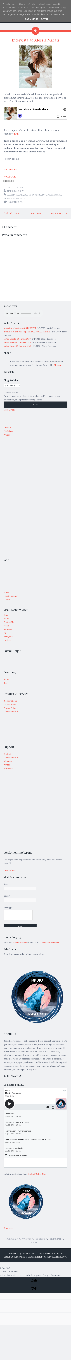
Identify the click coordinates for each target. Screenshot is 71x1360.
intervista (47, 194)
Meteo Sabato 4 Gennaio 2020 (17, 338)
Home (6, 615)
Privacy (7, 434)
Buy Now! (42, 1174)
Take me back (10, 870)
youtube (7, 640)
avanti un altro (32, 194)
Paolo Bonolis (11, 198)
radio (23, 198)
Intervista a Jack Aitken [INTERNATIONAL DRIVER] (27, 331)
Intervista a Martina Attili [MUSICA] (20, 328)
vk (5, 632)
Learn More (31, 19)
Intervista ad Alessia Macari (35, 40)
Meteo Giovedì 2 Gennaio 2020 (17, 346)
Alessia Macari (15, 194)
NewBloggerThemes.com (55, 1257)
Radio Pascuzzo (33, 1253)
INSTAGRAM (10, 169)
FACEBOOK (10, 176)
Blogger (57, 365)
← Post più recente (11, 212)
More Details (9, 409)
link (16, 133)
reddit (6, 625)
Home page (35, 212)
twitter (26, 1239)
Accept (35, 405)
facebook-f (12, 1239)
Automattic (19, 1257)
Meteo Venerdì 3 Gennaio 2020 (17, 342)
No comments (15, 202)
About (6, 618)
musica (58, 194)
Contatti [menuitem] (7, 599)
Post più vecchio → (60, 212)
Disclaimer (8, 431)
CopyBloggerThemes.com (49, 942)
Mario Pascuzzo (15, 191)
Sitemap (7, 427)
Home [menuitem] (6, 592)
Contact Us (9, 622)
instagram (8, 636)
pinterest (8, 629)
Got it (44, 19)
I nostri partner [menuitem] (11, 596)
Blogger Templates (20, 942)
